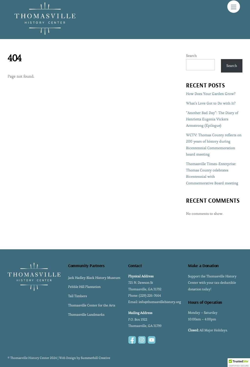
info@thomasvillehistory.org (160, 302)
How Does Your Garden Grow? (210, 93)
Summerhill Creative (95, 358)
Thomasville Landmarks (86, 314)
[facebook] (132, 339)
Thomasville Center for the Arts (91, 305)
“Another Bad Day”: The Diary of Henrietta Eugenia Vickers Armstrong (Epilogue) (212, 119)
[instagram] (142, 339)
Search (191, 55)
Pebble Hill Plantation (84, 286)
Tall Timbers (77, 296)
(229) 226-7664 (150, 295)
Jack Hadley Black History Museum (94, 277)
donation (194, 289)
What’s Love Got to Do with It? (210, 103)
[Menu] (233, 6)
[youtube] (152, 339)
